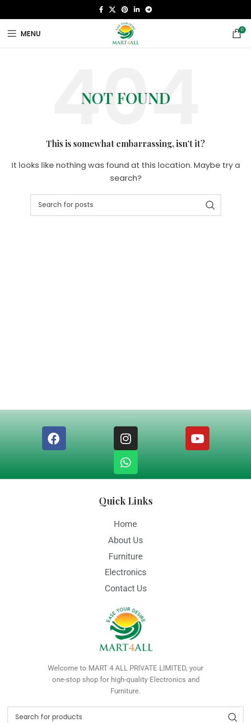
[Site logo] (125, 33)
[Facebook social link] (101, 9)
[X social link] (112, 9)
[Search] (125, 205)
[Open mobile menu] (23, 33)
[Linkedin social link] (136, 9)
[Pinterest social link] (125, 9)
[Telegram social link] (148, 9)
